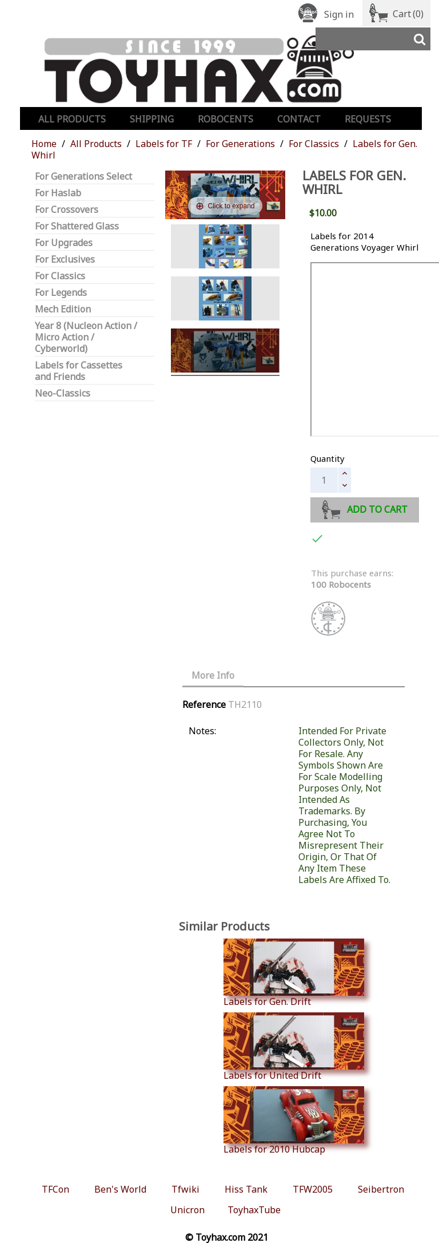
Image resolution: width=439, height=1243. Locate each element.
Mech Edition (63, 309)
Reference (204, 704)
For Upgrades (64, 243)
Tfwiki (185, 1189)
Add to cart (365, 508)
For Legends (61, 293)
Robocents (225, 119)
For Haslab (58, 193)
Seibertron (381, 1189)
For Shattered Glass (77, 226)
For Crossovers (66, 210)
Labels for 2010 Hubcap (294, 1120)
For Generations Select (83, 177)
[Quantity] (324, 480)
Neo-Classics (62, 393)
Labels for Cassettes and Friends (78, 371)
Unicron (187, 1210)
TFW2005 (313, 1189)
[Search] (373, 38)
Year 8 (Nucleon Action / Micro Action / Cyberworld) (86, 337)
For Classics (60, 276)
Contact (299, 119)
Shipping (152, 119)
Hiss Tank (246, 1189)
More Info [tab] (212, 675)
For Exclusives (65, 260)
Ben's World (120, 1189)
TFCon (55, 1189)
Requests (368, 119)
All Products (72, 119)
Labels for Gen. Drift (294, 973)
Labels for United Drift (294, 1046)
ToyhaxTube (254, 1210)
